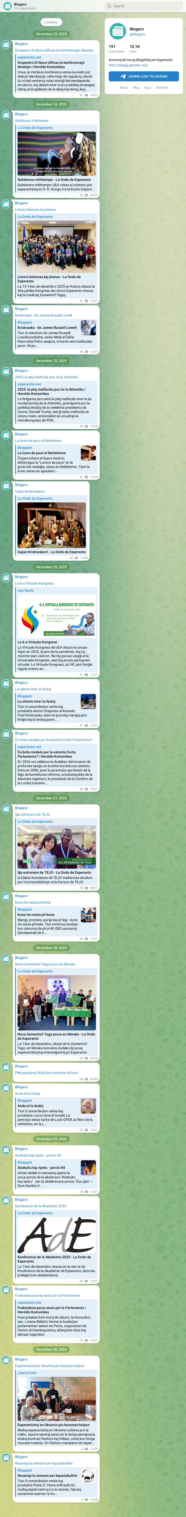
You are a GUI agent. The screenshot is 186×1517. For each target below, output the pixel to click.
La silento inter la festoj (33, 689)
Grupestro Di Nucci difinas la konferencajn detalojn (54, 50)
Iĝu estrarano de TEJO (32, 814)
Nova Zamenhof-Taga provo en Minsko (45, 964)
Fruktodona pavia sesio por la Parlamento (47, 1295)
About (124, 87)
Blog (136, 87)
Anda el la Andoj (27, 1093)
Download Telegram (143, 76)
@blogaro (137, 34)
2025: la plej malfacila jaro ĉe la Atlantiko (46, 377)
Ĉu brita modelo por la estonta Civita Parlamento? (53, 740)
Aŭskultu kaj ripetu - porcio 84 (38, 1155)
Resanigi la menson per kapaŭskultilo (44, 1463)
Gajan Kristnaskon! (30, 491)
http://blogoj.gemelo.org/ (128, 65)
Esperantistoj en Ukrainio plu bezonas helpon (50, 1366)
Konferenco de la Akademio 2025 (40, 1206)
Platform (162, 87)
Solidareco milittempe (31, 121)
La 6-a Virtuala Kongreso (34, 583)
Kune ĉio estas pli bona (33, 902)
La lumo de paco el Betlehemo (38, 441)
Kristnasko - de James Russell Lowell (43, 315)
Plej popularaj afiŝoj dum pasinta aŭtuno (46, 1073)
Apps (147, 87)
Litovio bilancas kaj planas (35, 209)
